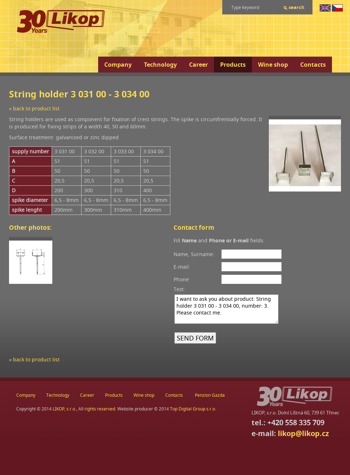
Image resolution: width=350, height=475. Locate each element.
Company (118, 65)
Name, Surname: (194, 254)
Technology (160, 65)
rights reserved (99, 409)
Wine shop (273, 65)
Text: (179, 289)
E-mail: (182, 266)
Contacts (313, 65)
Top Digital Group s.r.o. (193, 409)
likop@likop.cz (303, 433)
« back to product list (34, 108)
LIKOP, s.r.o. (64, 409)
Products (233, 65)
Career (198, 65)
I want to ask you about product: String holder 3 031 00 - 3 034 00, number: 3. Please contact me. (226, 309)
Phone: (182, 279)
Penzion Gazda (210, 395)
